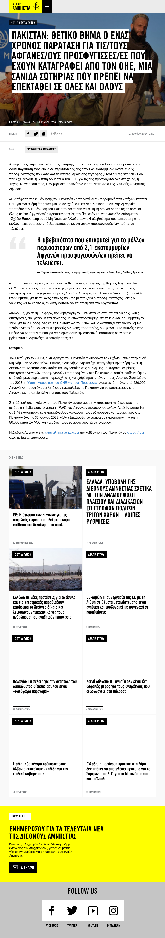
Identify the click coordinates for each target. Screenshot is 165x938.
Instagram (113, 926)
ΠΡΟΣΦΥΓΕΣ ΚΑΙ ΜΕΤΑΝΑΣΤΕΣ (41, 149)
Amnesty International (25, 6)
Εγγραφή (23, 867)
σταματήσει (135, 432)
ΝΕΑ (13, 23)
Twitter (35, 133)
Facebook (28, 133)
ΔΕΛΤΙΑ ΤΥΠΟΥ (27, 23)
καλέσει (73, 432)
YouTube (93, 926)
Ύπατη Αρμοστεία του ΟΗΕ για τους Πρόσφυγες (62, 382)
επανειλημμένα (56, 432)
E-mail (43, 133)
